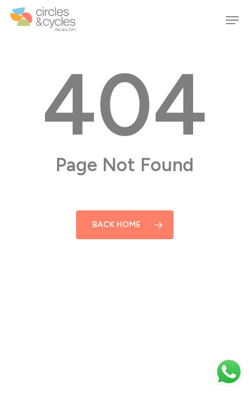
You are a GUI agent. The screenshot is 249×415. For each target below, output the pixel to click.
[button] (232, 20)
